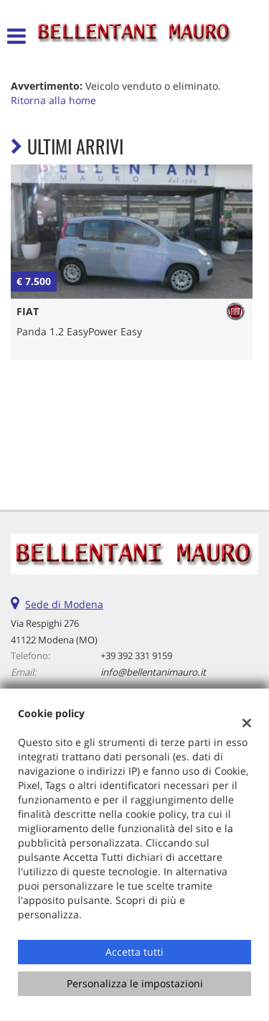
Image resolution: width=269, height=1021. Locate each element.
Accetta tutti (134, 952)
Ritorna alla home (53, 100)
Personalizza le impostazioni (135, 983)
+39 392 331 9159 (136, 655)
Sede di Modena (64, 604)
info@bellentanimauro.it (153, 672)
